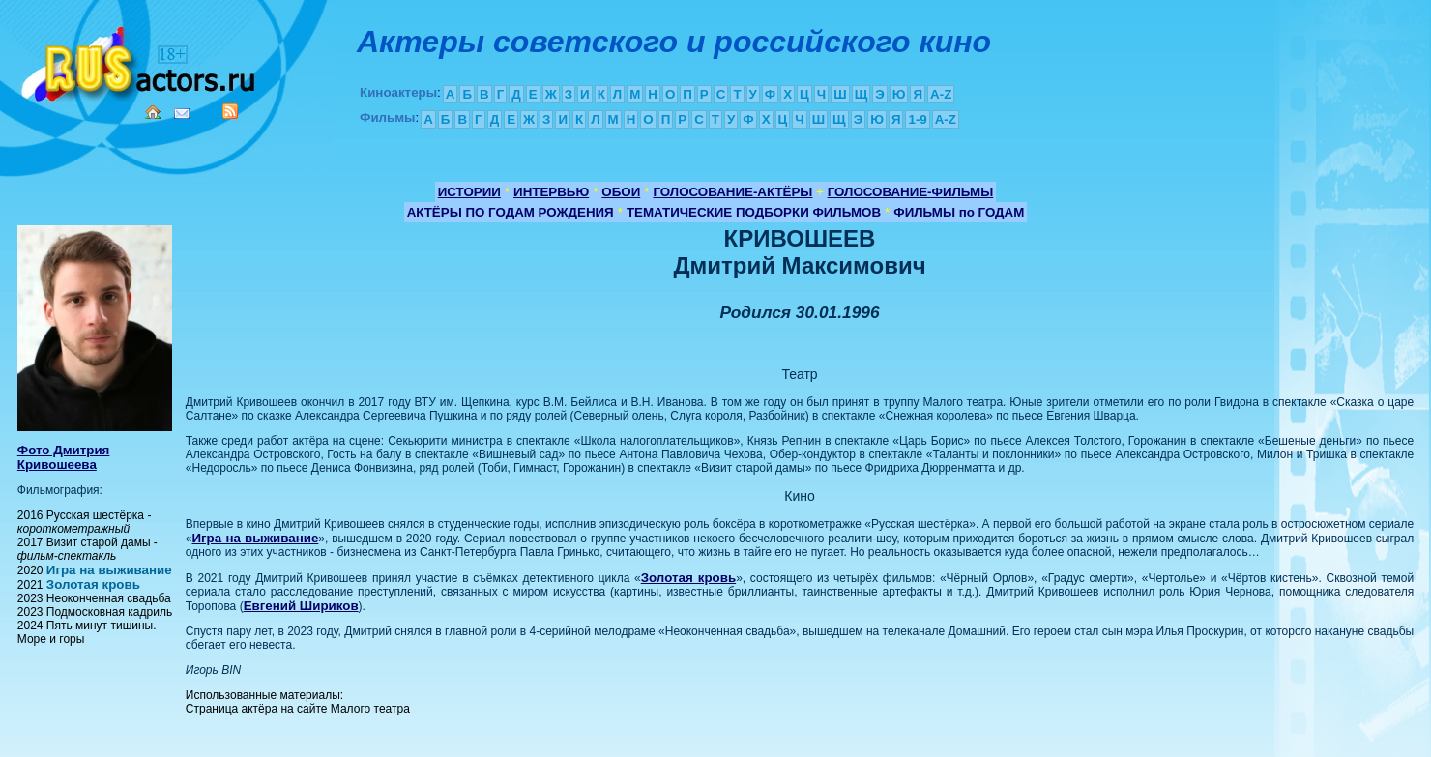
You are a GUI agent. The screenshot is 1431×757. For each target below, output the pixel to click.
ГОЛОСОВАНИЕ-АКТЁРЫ (732, 192)
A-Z (940, 94)
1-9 (917, 119)
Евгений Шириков (301, 605)
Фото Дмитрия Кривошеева (63, 457)
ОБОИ (620, 192)
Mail (182, 113)
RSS (230, 111)
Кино (140, 60)
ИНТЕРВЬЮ (551, 192)
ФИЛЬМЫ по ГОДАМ (958, 212)
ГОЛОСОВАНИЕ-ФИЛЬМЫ (911, 192)
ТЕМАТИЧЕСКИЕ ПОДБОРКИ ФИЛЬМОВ (754, 212)
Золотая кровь (93, 584)
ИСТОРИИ (469, 192)
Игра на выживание (109, 570)
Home (153, 112)
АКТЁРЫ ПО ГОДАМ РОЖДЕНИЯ (510, 212)
